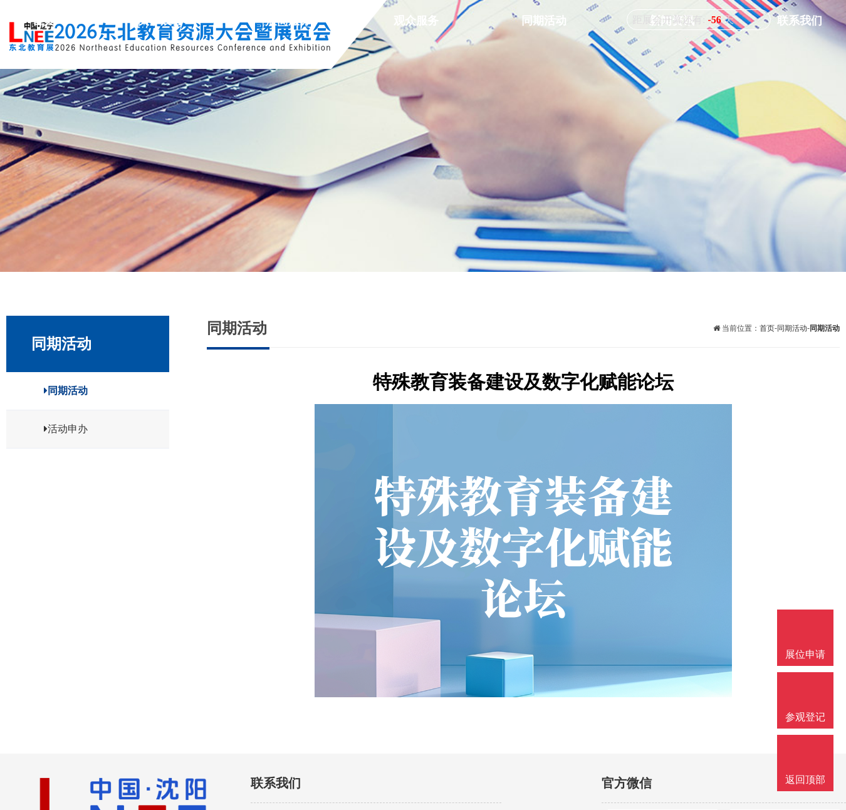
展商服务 (496, 48)
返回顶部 (805, 779)
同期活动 (653, 48)
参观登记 (805, 717)
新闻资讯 (732, 48)
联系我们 (810, 48)
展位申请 (805, 654)
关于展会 (417, 48)
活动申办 (56, 428)
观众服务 (574, 48)
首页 (350, 48)
